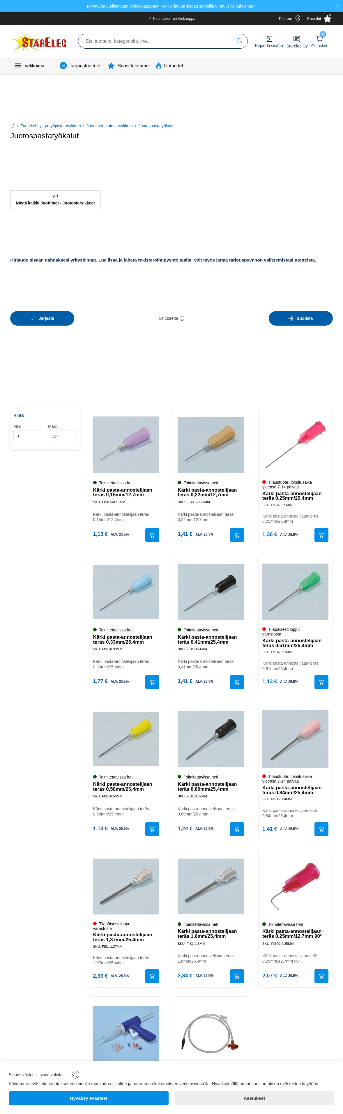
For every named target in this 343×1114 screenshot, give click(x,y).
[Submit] (152, 532)
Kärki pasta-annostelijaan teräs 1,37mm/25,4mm (123, 936)
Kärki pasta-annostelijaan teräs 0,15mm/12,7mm (123, 489)
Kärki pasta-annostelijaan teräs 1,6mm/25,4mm (207, 933)
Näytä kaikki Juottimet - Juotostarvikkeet (55, 198)
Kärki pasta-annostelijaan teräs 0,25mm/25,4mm (292, 493)
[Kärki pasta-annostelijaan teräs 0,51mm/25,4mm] (295, 589)
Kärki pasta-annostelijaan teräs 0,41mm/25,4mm (207, 637)
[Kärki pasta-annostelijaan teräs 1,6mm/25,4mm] (210, 885)
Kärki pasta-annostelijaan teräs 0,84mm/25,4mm (292, 788)
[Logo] (40, 41)
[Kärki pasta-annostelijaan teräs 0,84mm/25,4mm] (295, 737)
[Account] (269, 39)
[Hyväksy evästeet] (89, 1098)
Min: (27, 430)
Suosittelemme (133, 65)
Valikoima (34, 65)
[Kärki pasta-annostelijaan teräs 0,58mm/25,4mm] (126, 737)
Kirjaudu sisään (269, 45)
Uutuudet (173, 65)
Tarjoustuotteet (85, 65)
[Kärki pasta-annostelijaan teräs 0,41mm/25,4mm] (210, 589)
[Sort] (42, 316)
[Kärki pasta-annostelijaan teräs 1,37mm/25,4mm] (126, 885)
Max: (62, 430)
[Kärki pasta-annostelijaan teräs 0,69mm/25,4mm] (210, 737)
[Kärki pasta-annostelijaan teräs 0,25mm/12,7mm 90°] (295, 885)
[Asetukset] (254, 1098)
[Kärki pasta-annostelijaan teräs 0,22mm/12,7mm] (210, 441)
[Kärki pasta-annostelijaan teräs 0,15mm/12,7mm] (126, 441)
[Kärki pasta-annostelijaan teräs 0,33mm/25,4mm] (126, 589)
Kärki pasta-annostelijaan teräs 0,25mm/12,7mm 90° (293, 933)
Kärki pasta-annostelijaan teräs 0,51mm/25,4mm (292, 640)
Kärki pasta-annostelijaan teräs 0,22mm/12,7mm (207, 489)
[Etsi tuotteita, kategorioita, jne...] (240, 41)
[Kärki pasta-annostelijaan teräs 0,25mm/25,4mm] (295, 441)
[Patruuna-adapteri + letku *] (210, 1033)
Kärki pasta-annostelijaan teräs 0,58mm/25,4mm (123, 785)
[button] (182, 316)
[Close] (337, 6)
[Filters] (301, 316)
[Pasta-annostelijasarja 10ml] (126, 1033)
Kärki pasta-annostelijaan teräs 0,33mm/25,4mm (123, 637)
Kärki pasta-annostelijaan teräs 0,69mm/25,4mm (207, 785)
